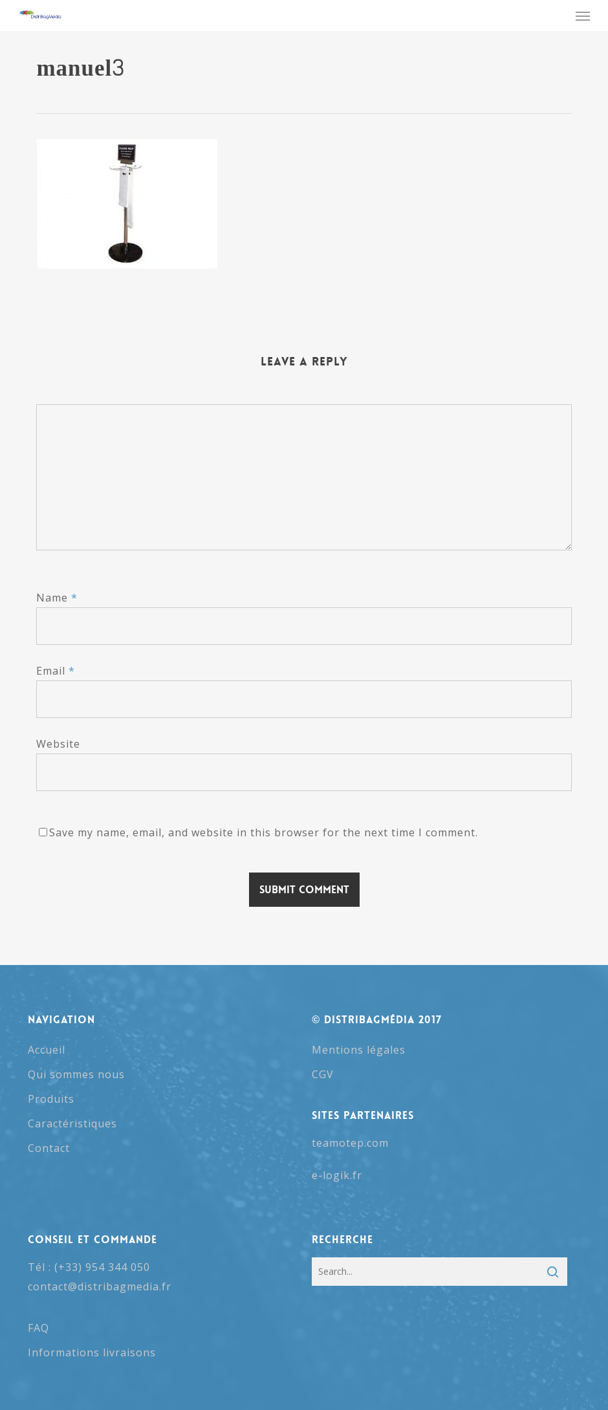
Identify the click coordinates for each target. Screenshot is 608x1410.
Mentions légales (359, 1050)
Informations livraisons (92, 1352)
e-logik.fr (337, 1175)
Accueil (46, 1050)
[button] (583, 15)
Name (57, 598)
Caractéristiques (72, 1123)
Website (58, 744)
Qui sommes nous (76, 1074)
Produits (51, 1099)
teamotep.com (350, 1143)
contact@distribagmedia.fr (99, 1286)
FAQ (38, 1328)
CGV (323, 1074)
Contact (49, 1148)
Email (55, 671)
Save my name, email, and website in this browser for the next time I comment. (263, 832)
